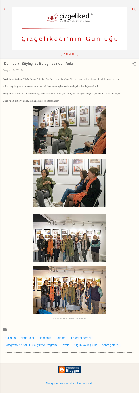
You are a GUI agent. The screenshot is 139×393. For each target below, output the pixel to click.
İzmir (65, 345)
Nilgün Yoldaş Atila (85, 345)
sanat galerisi (110, 345)
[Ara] (134, 9)
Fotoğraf (61, 337)
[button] (134, 64)
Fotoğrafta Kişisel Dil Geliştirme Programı (31, 345)
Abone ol (69, 54)
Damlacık (45, 337)
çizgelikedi (27, 337)
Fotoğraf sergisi (81, 337)
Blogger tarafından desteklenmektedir (69, 383)
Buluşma (10, 337)
